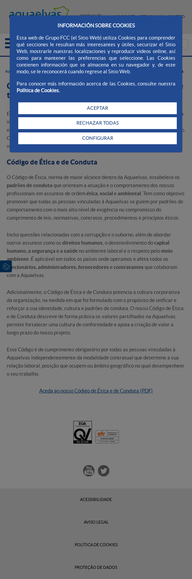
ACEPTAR (97, 108)
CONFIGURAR (97, 138)
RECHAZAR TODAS (97, 123)
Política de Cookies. (38, 90)
